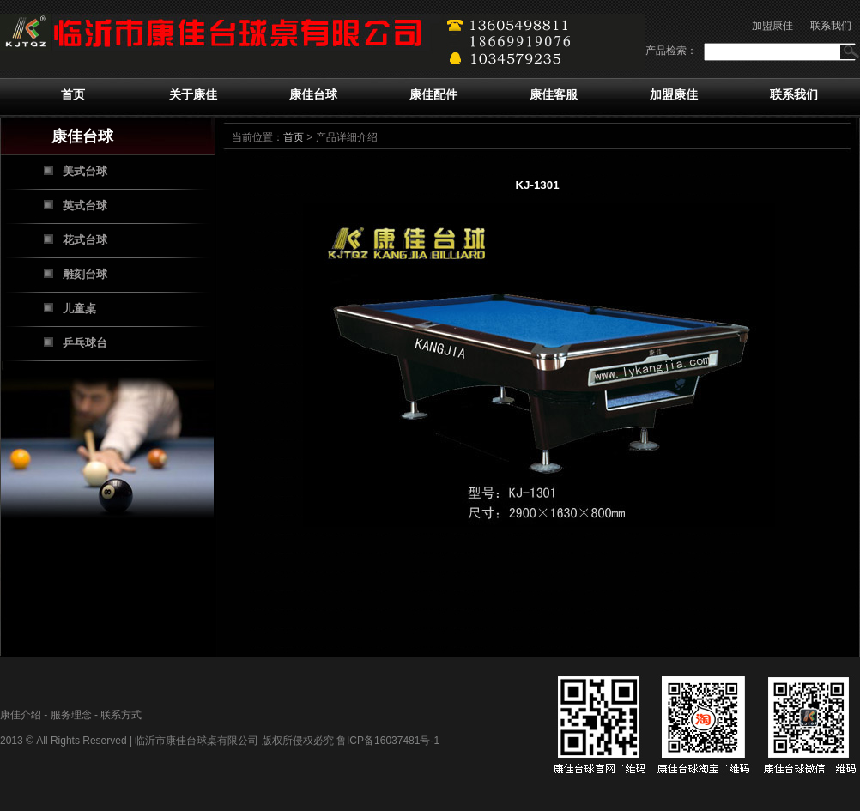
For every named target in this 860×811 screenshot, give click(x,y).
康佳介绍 (20, 715)
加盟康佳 (772, 26)
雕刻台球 (85, 274)
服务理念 (71, 715)
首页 (73, 94)
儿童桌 (79, 308)
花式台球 (85, 239)
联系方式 (121, 715)
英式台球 (85, 205)
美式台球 (85, 171)
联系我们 (830, 26)
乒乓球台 (85, 342)
